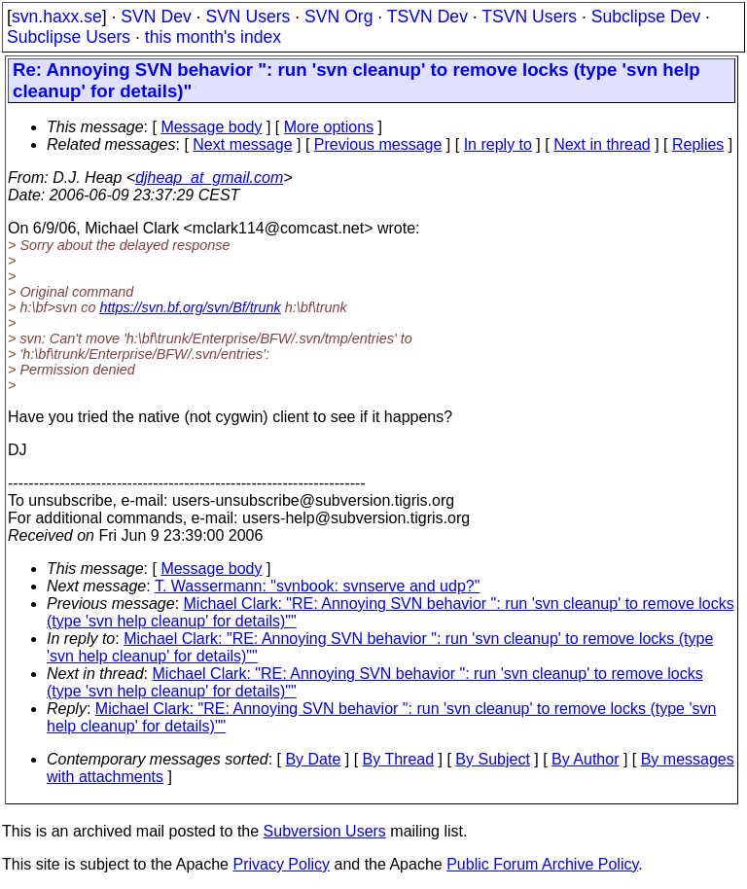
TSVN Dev (427, 16)
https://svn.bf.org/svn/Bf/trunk (189, 307)
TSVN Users (529, 16)
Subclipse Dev (645, 16)
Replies (698, 144)
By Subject (492, 759)
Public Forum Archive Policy (542, 864)
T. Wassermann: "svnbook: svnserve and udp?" (317, 586)
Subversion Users (325, 831)
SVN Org (338, 16)
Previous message (378, 144)
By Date (312, 759)
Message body (211, 127)
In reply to (498, 144)
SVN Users (247, 16)
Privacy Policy (281, 864)
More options (329, 127)
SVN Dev (156, 16)
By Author (585, 759)
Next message (242, 144)
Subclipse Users (68, 37)
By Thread (399, 759)
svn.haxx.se (57, 16)
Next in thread (602, 144)
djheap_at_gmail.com (209, 177)
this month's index (213, 37)
